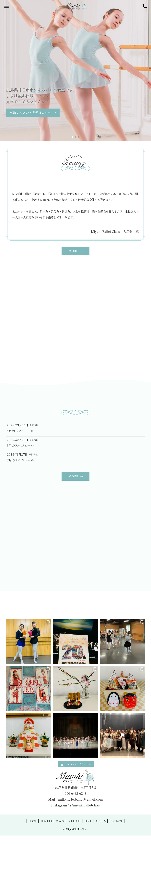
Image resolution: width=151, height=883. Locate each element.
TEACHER (46, 821)
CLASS (60, 821)
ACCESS (101, 821)
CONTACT (116, 821)
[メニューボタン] (6, 6)
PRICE (88, 821)
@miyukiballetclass (85, 805)
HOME (32, 821)
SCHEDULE (74, 821)
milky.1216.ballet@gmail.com (80, 799)
